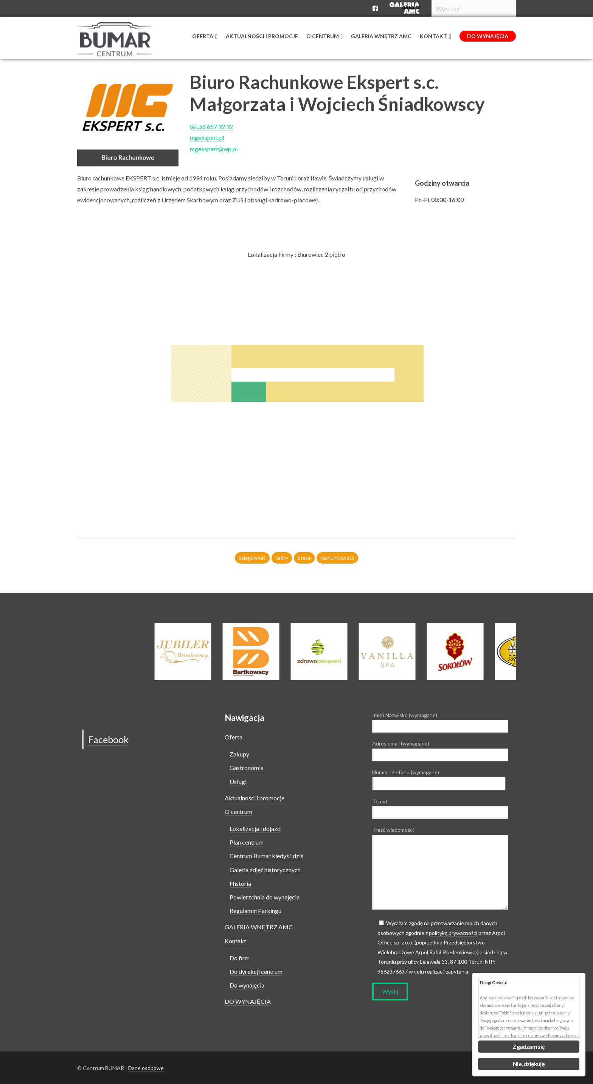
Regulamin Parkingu (255, 910)
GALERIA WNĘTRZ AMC (259, 926)
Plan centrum (247, 842)
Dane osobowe (146, 1068)
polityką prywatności (453, 933)
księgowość (252, 557)
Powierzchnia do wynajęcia (265, 897)
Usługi (238, 781)
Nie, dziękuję (529, 1063)
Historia (240, 883)
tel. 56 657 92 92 (211, 126)
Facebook (111, 739)
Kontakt (235, 940)
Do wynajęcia (247, 985)
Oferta (233, 737)
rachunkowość (337, 557)
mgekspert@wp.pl (214, 148)
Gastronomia (247, 767)
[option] (326, 651)
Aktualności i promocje (254, 797)
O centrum (238, 811)
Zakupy (239, 754)
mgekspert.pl (207, 137)
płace (304, 557)
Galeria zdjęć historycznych (265, 869)
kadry (281, 557)
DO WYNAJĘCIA (248, 1001)
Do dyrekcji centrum (256, 971)
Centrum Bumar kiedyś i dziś (266, 855)
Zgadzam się (528, 1046)
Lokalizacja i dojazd (255, 828)
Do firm (240, 957)
